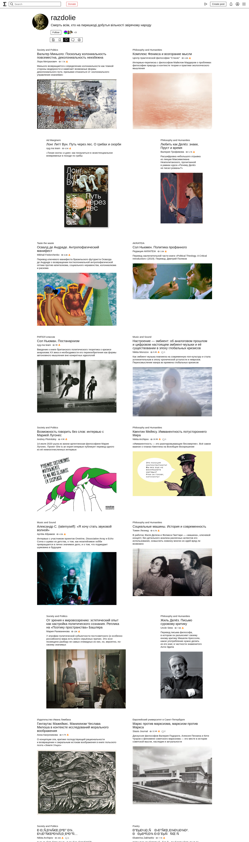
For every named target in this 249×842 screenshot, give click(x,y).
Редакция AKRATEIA (144, 251)
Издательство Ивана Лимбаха (54, 719)
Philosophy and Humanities (147, 49)
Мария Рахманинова (57, 631)
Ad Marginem (53, 140)
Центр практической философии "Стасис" (156, 58)
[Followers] (70, 32)
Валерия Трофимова (172, 151)
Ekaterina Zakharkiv (143, 837)
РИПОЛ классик (46, 336)
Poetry (136, 826)
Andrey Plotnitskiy (46, 439)
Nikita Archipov (141, 439)
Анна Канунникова (47, 734)
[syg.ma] (4, 4)
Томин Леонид (141, 530)
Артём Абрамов (46, 534)
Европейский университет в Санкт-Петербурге (159, 719)
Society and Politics (47, 49)
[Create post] (218, 4)
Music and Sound (142, 336)
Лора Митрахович (47, 61)
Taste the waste (45, 243)
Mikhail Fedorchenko (48, 254)
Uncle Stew (167, 627)
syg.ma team (53, 148)
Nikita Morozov (141, 352)
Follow (55, 32)
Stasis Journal (140, 731)
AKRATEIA (139, 243)
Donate (72, 4)
